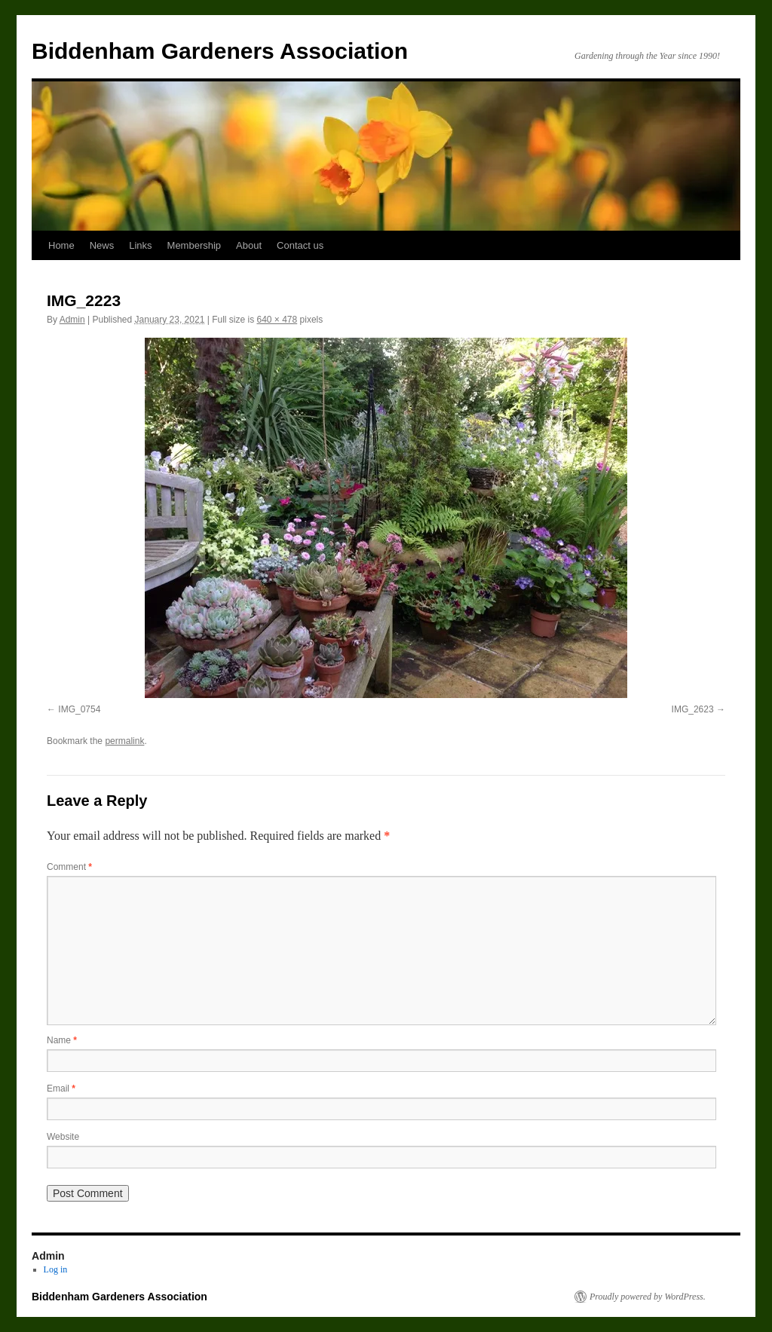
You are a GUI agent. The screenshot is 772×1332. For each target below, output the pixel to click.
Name (62, 1040)
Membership (194, 245)
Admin (72, 319)
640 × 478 (276, 319)
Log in (56, 1269)
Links (140, 245)
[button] (386, 518)
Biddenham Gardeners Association (220, 50)
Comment (69, 867)
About (249, 245)
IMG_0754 (79, 709)
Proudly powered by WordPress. (648, 1296)
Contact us (300, 245)
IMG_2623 (693, 709)
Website (63, 1136)
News (102, 245)
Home (61, 245)
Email (61, 1088)
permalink (124, 741)
